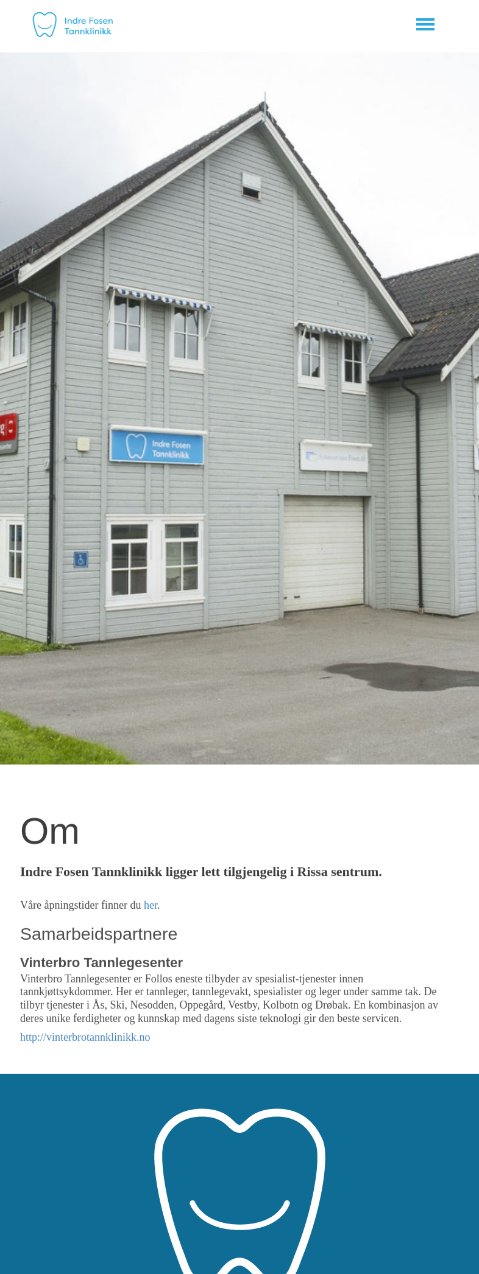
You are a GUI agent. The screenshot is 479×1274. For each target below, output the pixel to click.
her (150, 906)
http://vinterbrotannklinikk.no (85, 1038)
